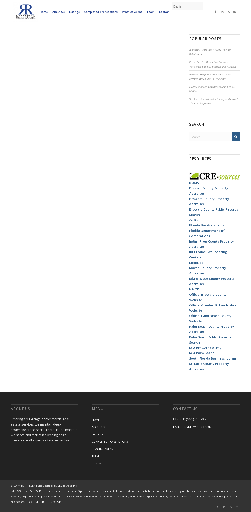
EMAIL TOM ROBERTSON (192, 427)
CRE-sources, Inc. (67, 485)
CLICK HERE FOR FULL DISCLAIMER (45, 501)
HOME (96, 420)
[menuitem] (44, 12)
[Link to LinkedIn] (222, 11)
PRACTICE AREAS (102, 449)
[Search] (214, 136)
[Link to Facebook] (215, 11)
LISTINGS (97, 434)
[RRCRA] (26, 12)
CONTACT (98, 463)
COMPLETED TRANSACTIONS (110, 441)
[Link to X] (228, 11)
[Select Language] (187, 6)
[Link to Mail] (235, 11)
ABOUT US (98, 427)
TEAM (95, 456)
